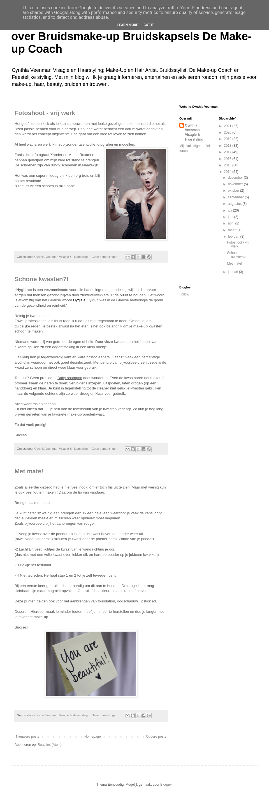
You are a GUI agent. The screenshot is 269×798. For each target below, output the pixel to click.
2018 (228, 146)
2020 (228, 132)
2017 (228, 152)
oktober (234, 190)
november (236, 184)
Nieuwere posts (27, 737)
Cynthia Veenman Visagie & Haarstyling (194, 132)
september (236, 197)
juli (230, 210)
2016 (228, 159)
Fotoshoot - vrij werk (45, 112)
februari (234, 237)
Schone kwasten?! (42, 279)
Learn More (127, 25)
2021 (228, 126)
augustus (235, 204)
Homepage (92, 737)
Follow (184, 294)
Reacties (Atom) (50, 745)
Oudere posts (156, 737)
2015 (228, 165)
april (231, 223)
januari (233, 272)
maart (232, 230)
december (236, 178)
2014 (228, 172)
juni (231, 217)
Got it (148, 25)
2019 (228, 139)
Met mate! (29, 471)
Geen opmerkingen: (105, 256)
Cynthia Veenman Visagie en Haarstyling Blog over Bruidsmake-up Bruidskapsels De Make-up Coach (133, 36)
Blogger (166, 784)
